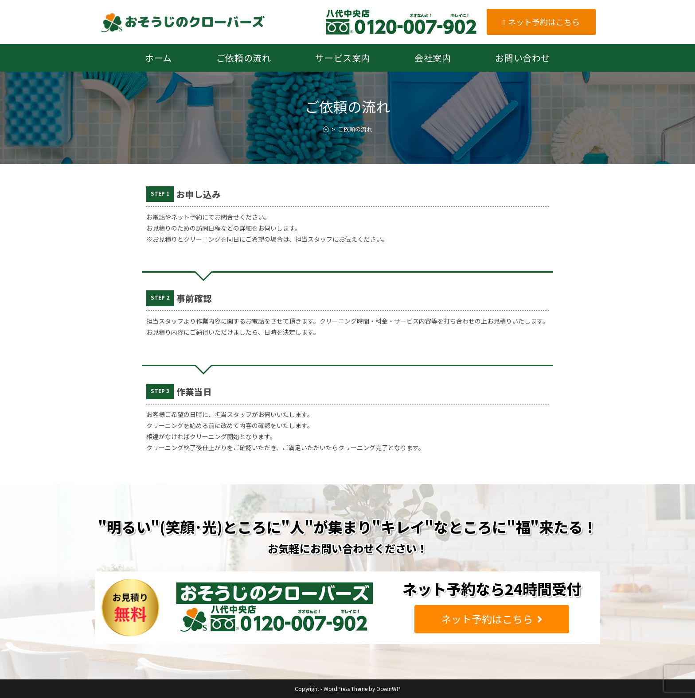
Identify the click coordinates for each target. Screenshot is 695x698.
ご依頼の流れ (355, 129)
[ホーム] (326, 129)
